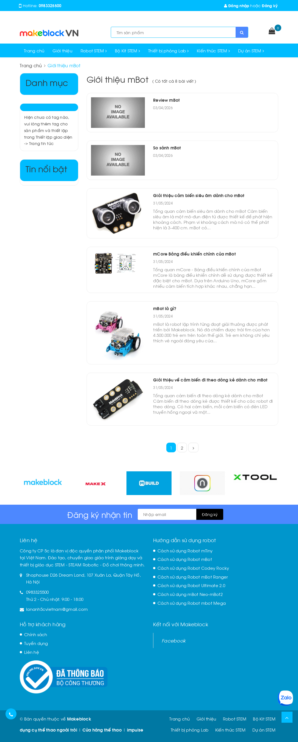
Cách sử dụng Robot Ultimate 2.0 (191, 585)
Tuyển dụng (36, 643)
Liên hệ (31, 652)
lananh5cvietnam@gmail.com (57, 609)
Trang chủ (34, 50)
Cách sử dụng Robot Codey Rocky (193, 568)
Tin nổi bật (46, 168)
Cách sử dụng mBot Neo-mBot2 (190, 594)
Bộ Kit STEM (127, 50)
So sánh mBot (167, 147)
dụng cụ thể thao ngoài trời (48, 730)
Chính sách (35, 634)
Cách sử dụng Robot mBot (185, 559)
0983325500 (50, 5)
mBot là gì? (164, 308)
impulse (135, 730)
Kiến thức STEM (213, 50)
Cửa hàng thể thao (102, 730)
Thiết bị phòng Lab (168, 50)
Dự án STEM (251, 50)
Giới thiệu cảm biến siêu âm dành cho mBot (198, 195)
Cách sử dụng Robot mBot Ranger (193, 577)
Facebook (174, 640)
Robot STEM (94, 50)
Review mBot (166, 100)
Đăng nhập (236, 5)
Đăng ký (270, 5)
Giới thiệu (62, 50)
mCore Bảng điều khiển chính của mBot (194, 254)
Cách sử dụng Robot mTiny (185, 550)
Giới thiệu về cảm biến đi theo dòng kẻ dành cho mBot (210, 380)
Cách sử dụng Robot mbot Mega (192, 603)
